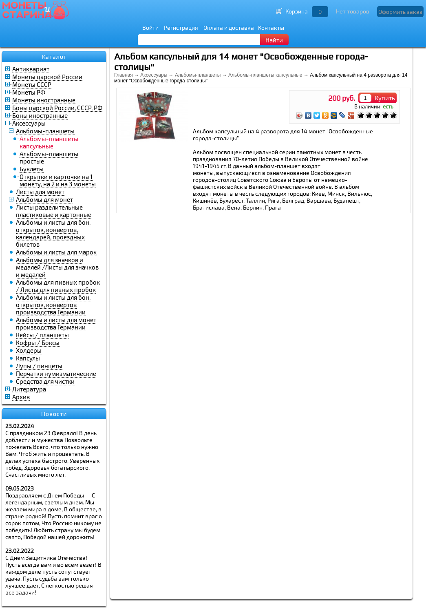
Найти (274, 40)
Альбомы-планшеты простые (49, 157)
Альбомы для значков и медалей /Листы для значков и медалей (57, 267)
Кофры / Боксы (38, 342)
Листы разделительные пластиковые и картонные (53, 210)
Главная (123, 75)
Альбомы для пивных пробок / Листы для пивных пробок (58, 285)
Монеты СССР (31, 84)
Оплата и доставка (228, 27)
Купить (385, 98)
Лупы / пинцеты (39, 365)
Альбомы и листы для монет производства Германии (56, 323)
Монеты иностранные (43, 100)
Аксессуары (29, 123)
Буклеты (32, 168)
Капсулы (28, 358)
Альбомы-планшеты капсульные (265, 75)
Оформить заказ (400, 11)
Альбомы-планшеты (45, 131)
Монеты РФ (28, 92)
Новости (54, 414)
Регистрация (181, 27)
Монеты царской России (47, 76)
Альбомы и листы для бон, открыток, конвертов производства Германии (53, 305)
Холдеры (29, 350)
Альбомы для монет (44, 199)
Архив (21, 396)
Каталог (54, 56)
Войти (150, 27)
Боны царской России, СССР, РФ (57, 107)
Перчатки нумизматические (56, 373)
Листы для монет (40, 191)
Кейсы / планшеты (42, 334)
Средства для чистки (45, 381)
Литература (29, 389)
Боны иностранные (40, 115)
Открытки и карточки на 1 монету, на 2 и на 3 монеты (58, 180)
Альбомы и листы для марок (56, 252)
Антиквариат (30, 69)
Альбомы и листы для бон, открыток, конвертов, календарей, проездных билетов (53, 233)
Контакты (271, 27)
